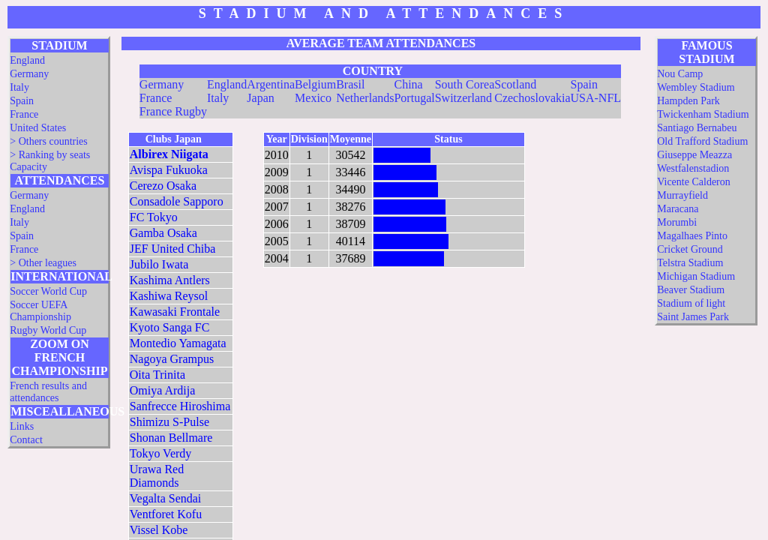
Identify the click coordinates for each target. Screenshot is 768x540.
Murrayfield (682, 195)
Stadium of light (691, 303)
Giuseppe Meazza (694, 154)
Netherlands (365, 98)
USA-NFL (596, 98)
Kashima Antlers (170, 280)
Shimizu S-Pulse (169, 422)
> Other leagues (43, 262)
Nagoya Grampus (172, 358)
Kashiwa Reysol (169, 296)
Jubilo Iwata (159, 264)
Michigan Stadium (696, 276)
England (27, 60)
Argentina (271, 84)
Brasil (350, 84)
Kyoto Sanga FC (170, 327)
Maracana (677, 208)
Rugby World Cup (48, 330)
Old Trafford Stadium (702, 141)
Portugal (414, 98)
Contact (26, 440)
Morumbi (677, 222)
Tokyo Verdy (161, 453)
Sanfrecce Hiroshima (180, 406)
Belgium (315, 84)
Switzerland (463, 98)
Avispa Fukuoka (169, 170)
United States (38, 128)
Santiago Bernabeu (696, 128)
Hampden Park (688, 100)
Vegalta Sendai (166, 498)
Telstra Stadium (690, 262)
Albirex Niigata (169, 154)
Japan (260, 98)
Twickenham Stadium (702, 114)
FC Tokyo (154, 217)
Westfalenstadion (693, 168)
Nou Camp (680, 74)
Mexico (313, 98)
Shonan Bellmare (171, 437)
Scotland (515, 84)
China (408, 84)
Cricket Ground (689, 249)
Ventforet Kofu (166, 514)
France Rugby (173, 111)
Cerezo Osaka (163, 185)
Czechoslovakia (532, 98)
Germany (29, 74)
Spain (22, 100)
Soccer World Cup (48, 291)
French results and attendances (48, 392)
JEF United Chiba (173, 248)
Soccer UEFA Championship (40, 310)
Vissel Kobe (159, 530)
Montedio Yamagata (178, 343)
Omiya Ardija (163, 390)
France (24, 114)
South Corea (465, 84)
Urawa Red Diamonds (157, 476)
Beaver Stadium (690, 290)
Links (22, 426)
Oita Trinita (157, 374)
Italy (19, 87)
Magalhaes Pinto (692, 236)
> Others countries (49, 141)
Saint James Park (693, 316)
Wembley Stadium (695, 87)
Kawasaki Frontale (175, 311)
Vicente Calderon (693, 182)
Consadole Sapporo (177, 201)
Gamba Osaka (163, 232)
